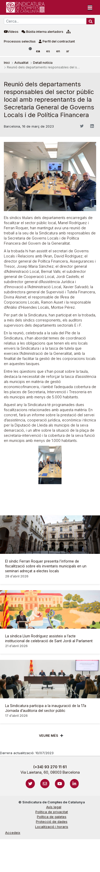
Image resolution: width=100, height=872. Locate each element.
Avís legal (53, 807)
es (48, 51)
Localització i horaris (51, 827)
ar (67, 51)
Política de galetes (51, 817)
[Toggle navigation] (90, 7)
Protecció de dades (51, 822)
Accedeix (12, 833)
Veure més (48, 736)
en (58, 51)
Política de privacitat (51, 812)
